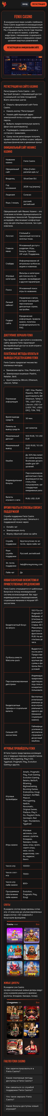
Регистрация (38, 4)
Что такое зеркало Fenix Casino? (19, 1098)
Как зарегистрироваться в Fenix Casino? (20, 1070)
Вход (25, 4)
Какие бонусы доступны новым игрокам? (22, 1107)
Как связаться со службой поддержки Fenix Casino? (20, 1088)
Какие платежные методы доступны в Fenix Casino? (19, 1079)
